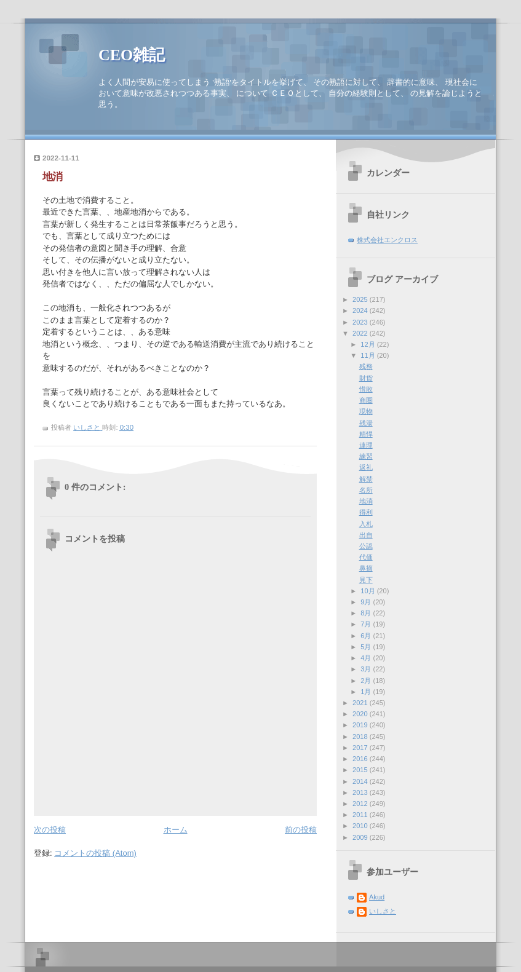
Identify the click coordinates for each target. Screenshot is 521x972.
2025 (361, 299)
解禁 (366, 479)
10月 (368, 591)
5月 (366, 646)
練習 (366, 456)
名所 (366, 490)
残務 (366, 366)
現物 (366, 411)
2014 (361, 781)
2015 (361, 769)
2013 (361, 792)
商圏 (366, 400)
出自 (366, 535)
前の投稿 (301, 829)
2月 (366, 680)
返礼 (366, 467)
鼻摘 (366, 568)
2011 (361, 814)
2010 (361, 825)
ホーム (176, 829)
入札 (366, 523)
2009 (361, 837)
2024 (361, 310)
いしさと (382, 911)
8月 (366, 613)
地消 (366, 501)
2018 (361, 736)
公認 (366, 546)
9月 (366, 602)
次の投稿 (50, 829)
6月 (366, 635)
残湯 (366, 423)
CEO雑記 (131, 55)
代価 (366, 557)
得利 (366, 512)
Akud (376, 897)
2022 (361, 333)
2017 (361, 747)
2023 (361, 322)
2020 (361, 713)
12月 (368, 344)
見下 (366, 579)
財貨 (366, 378)
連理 (366, 445)
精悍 (366, 434)
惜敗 (366, 389)
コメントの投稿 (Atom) (95, 853)
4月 (366, 658)
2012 (361, 803)
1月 (366, 691)
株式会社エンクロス (387, 239)
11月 (368, 355)
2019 (361, 725)
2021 (361, 702)
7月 (366, 624)
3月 (366, 669)
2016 (361, 758)
